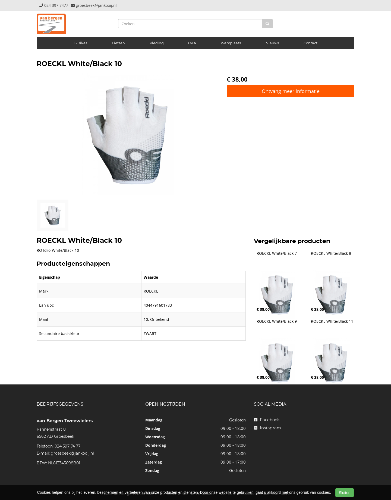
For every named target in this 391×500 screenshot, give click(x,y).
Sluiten (345, 492)
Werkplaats (231, 43)
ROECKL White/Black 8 (331, 253)
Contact (310, 43)
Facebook (267, 419)
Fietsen (118, 43)
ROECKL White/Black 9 (277, 321)
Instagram (267, 427)
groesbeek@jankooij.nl (72, 453)
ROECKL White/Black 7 (277, 253)
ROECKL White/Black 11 (332, 321)
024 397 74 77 (67, 446)
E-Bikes (80, 43)
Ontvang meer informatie (291, 91)
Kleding (157, 43)
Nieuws (272, 43)
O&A (192, 43)
